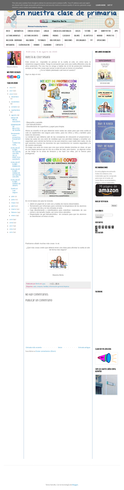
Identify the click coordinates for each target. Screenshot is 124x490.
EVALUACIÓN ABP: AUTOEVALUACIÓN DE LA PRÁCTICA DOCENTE (16, 153)
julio (13, 196)
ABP (95, 31)
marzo (13, 209)
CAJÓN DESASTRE (24, 45)
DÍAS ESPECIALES (55, 40)
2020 (11, 94)
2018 (11, 223)
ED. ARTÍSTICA (88, 35)
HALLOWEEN (30, 40)
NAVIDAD (99, 35)
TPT (91, 40)
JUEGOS (77, 31)
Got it (109, 5)
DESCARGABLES (81, 40)
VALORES (77, 35)
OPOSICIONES (101, 40)
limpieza (66, 286)
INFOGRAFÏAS (10, 45)
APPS (116, 31)
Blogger (75, 485)
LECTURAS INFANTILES (13, 35)
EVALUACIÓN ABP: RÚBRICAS (15, 164)
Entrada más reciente (34, 348)
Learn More (100, 5)
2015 (11, 232)
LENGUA (46, 31)
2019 (11, 219)
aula (34, 286)
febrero (14, 212)
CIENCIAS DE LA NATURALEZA (62, 31)
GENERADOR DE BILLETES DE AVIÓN (15, 127)
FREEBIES (55, 35)
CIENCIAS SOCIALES (33, 31)
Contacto (59, 45)
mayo (13, 203)
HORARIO (36, 45)
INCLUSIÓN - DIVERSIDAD (14, 40)
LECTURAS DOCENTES (31, 35)
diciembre (15, 97)
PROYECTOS (110, 35)
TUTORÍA (87, 31)
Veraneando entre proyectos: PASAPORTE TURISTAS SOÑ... (16, 139)
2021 (11, 91)
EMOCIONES (68, 40)
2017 (11, 226)
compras (40, 286)
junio (13, 200)
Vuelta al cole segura (14, 190)
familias (46, 286)
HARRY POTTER (106, 31)
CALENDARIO (47, 45)
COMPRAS (45, 35)
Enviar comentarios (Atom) (46, 351)
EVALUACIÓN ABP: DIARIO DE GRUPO (16, 183)
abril (13, 206)
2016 (11, 229)
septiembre (15, 110)
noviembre (15, 102)
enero (13, 216)
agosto (14, 115)
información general (56, 286)
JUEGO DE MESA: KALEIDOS (15, 120)
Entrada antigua (84, 348)
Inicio (8, 31)
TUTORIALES (42, 40)
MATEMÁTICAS (18, 31)
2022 (11, 88)
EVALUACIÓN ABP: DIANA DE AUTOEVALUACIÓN (16, 173)
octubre (14, 107)
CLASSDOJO (66, 35)
